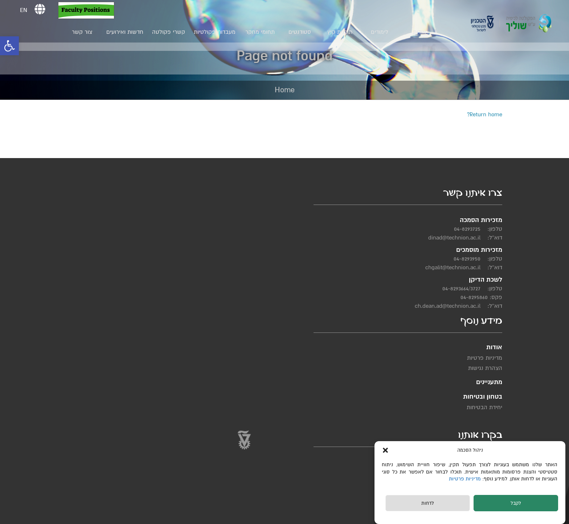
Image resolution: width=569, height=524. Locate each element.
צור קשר (84, 32)
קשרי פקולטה (170, 32)
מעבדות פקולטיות (217, 32)
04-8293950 (472, 268)
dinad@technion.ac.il (459, 247)
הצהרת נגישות (354, 250)
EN (25, 10)
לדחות (427, 503)
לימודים (381, 32)
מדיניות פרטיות (466, 479)
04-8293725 (472, 238)
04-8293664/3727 (466, 298)
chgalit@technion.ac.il (458, 277)
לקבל (516, 503)
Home (285, 89)
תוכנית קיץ (341, 32)
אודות (421, 32)
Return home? (484, 114)
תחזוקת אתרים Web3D (182, 515)
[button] (9, 45)
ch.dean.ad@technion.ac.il (453, 315)
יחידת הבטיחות (298, 254)
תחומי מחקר (262, 32)
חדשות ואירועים (127, 32)
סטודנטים (302, 32)
